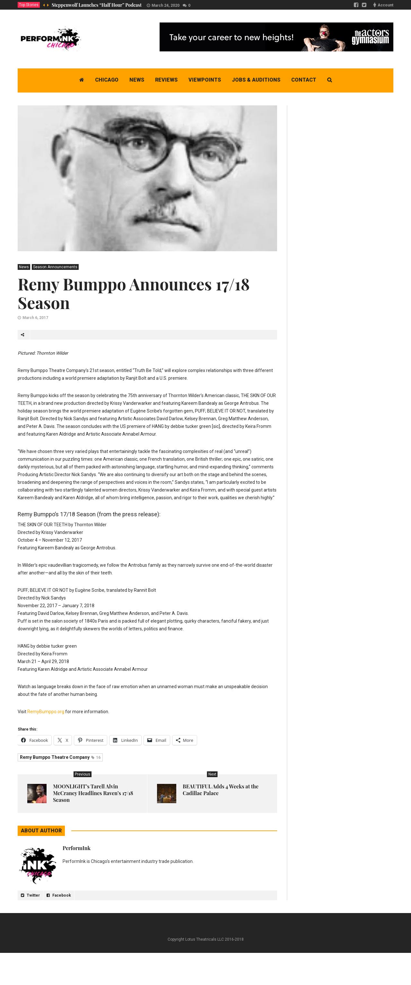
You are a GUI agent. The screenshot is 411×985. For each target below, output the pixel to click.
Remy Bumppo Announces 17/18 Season (134, 293)
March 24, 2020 (165, 5)
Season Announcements (55, 267)
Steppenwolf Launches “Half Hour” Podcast (97, 5)
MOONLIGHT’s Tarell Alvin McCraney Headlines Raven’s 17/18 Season (93, 793)
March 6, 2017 (35, 317)
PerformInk (77, 848)
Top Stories (29, 5)
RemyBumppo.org (45, 711)
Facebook (59, 895)
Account (385, 5)
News (24, 267)
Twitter (30, 895)
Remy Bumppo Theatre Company (60, 757)
